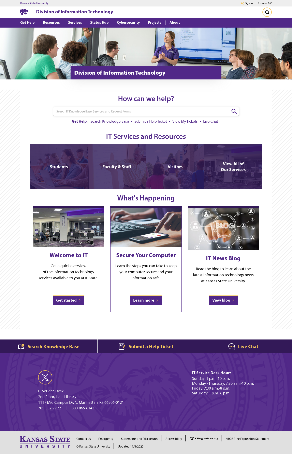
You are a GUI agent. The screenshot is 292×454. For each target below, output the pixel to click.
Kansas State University (34, 3)
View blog (223, 300)
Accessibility (173, 439)
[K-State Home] (24, 12)
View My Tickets (185, 121)
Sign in (249, 3)
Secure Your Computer (146, 255)
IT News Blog (223, 258)
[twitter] (45, 377)
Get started (68, 300)
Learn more (146, 300)
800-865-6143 (83, 408)
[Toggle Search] (267, 12)
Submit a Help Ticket (150, 121)
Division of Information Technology (74, 12)
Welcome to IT (68, 255)
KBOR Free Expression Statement (247, 439)
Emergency (106, 439)
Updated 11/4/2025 (131, 446)
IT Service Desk (50, 391)
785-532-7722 (49, 408)
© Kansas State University (93, 446)
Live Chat (210, 121)
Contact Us (83, 439)
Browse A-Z (265, 3)
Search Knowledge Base (109, 121)
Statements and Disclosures (139, 439)
